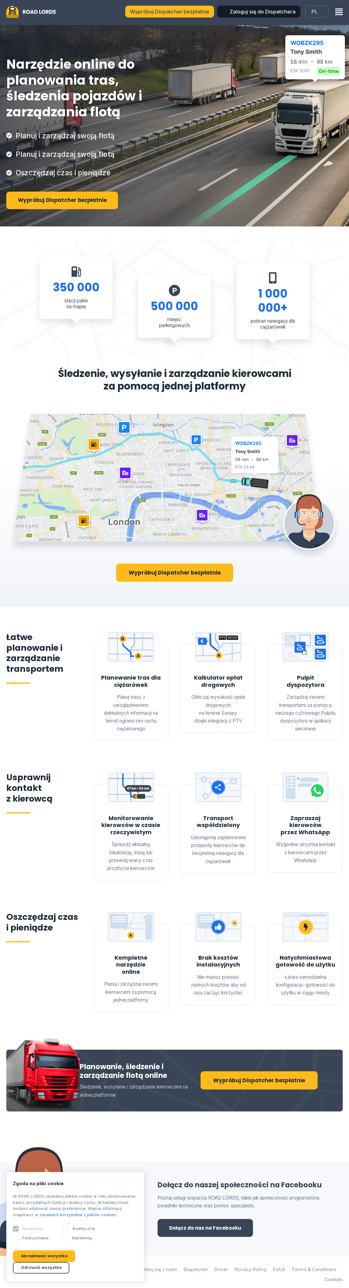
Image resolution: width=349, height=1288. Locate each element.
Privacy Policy (250, 1270)
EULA (278, 1270)
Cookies (334, 1280)
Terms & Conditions (313, 1270)
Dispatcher (194, 1270)
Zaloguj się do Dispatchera (263, 11)
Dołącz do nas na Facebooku (207, 1228)
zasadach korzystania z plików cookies (78, 1214)
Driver (220, 1270)
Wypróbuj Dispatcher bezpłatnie (169, 11)
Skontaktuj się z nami (151, 1270)
